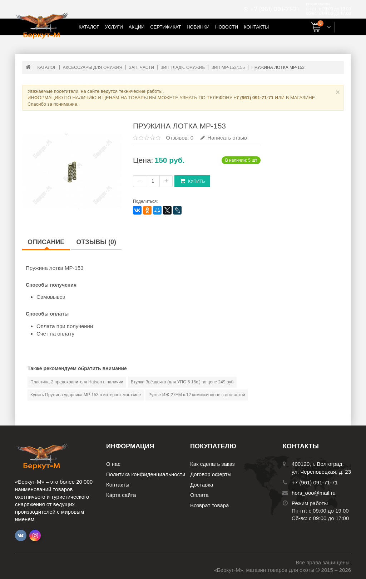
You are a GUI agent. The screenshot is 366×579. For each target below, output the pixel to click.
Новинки (198, 27)
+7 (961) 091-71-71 (274, 9)
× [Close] (338, 92)
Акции (137, 27)
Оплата (199, 495)
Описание (46, 242)
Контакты (256, 27)
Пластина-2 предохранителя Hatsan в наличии (76, 381)
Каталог (89, 27)
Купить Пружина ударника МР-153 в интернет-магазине (85, 394)
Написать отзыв (224, 138)
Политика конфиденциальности (145, 474)
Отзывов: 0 (179, 138)
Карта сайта (121, 495)
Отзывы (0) (96, 242)
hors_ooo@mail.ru (314, 493)
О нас (113, 464)
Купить (192, 181)
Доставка (201, 485)
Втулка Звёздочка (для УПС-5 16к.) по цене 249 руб (182, 381)
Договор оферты (211, 474)
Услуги (114, 27)
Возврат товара (209, 505)
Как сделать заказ (212, 464)
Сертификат (165, 27)
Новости (226, 27)
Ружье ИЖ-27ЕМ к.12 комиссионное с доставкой (196, 394)
